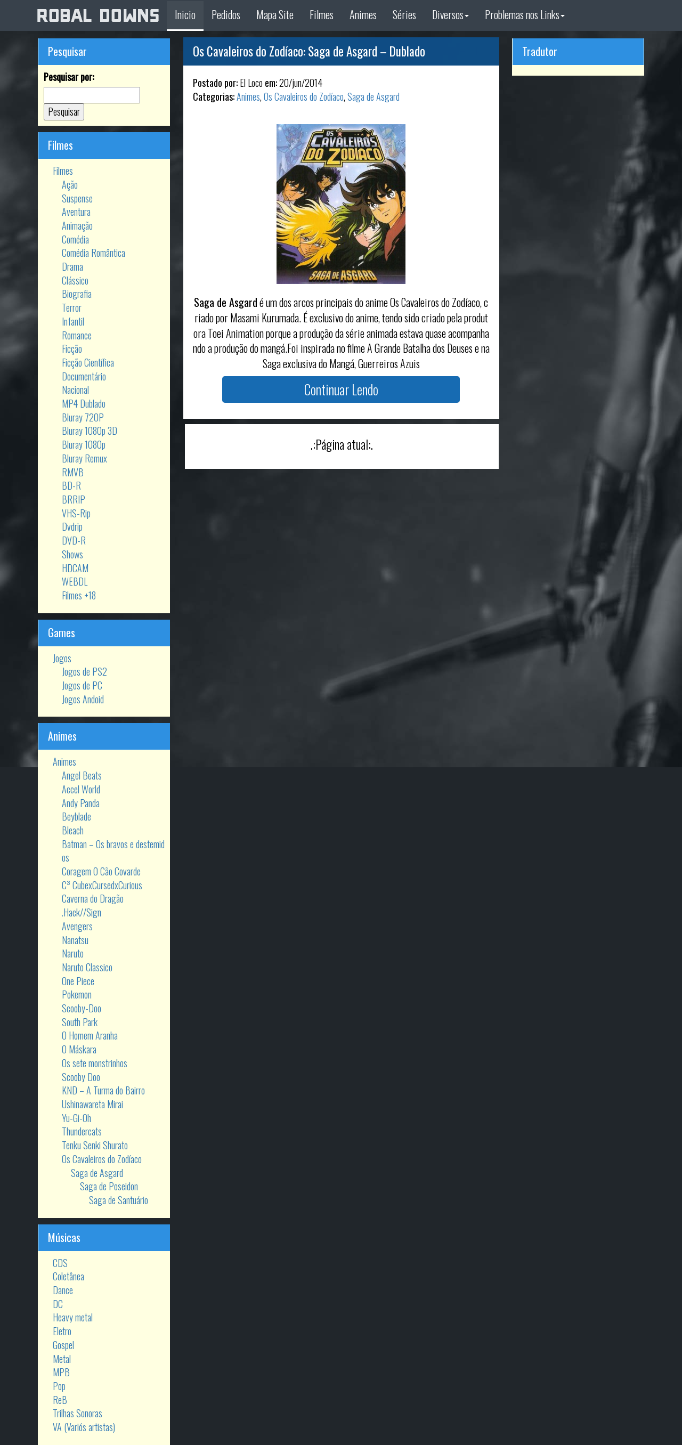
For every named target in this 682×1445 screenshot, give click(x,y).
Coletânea (68, 1276)
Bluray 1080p (83, 444)
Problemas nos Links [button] (525, 14)
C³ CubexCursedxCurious (102, 885)
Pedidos (226, 14)
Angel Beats (82, 775)
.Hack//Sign (81, 912)
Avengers (77, 926)
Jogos (62, 658)
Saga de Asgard (97, 1173)
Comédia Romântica (93, 252)
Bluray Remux (84, 458)
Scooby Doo (81, 1077)
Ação (70, 184)
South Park (80, 1022)
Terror (72, 307)
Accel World (81, 789)
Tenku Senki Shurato (95, 1145)
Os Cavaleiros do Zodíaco (102, 1159)
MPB (61, 1372)
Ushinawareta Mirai (92, 1104)
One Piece (78, 981)
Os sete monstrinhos (94, 1063)
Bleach (73, 830)
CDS (60, 1263)
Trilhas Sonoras (77, 1413)
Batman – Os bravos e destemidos (113, 851)
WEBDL (74, 581)
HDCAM (75, 568)
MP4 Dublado (83, 403)
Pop (59, 1386)
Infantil (73, 321)
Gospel (63, 1345)
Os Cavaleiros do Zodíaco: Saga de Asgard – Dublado (309, 51)
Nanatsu (75, 940)
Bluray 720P (83, 417)
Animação (77, 225)
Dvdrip (72, 526)
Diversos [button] (450, 14)
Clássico (75, 280)
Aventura (76, 211)
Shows (72, 554)
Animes (363, 14)
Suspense (77, 198)
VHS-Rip (76, 513)
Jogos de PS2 (84, 671)
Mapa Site (275, 14)
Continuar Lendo (341, 389)
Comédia (75, 239)
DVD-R (74, 540)
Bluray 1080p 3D (89, 430)
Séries (404, 14)
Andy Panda (81, 803)
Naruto (73, 953)
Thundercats (82, 1131)
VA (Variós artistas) (84, 1427)
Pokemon (77, 994)
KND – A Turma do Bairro (103, 1090)
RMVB (73, 472)
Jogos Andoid (83, 699)
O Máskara (79, 1049)
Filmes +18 (79, 595)
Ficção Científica (88, 362)
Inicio (185, 14)
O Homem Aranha (90, 1035)
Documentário (84, 376)
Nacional (75, 389)
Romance (77, 335)
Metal (62, 1359)
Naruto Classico (87, 967)
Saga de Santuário (118, 1200)
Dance (63, 1290)
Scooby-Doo (81, 1008)
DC (58, 1304)
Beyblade (76, 816)
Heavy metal (73, 1317)
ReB (60, 1400)
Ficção (72, 348)
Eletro (62, 1331)
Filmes (322, 14)
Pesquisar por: (69, 77)
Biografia (77, 294)
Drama (72, 266)
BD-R (71, 485)
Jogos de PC (82, 685)
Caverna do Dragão (93, 898)
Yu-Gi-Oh (76, 1118)
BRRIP (73, 499)
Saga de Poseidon (109, 1186)
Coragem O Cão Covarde (101, 871)
